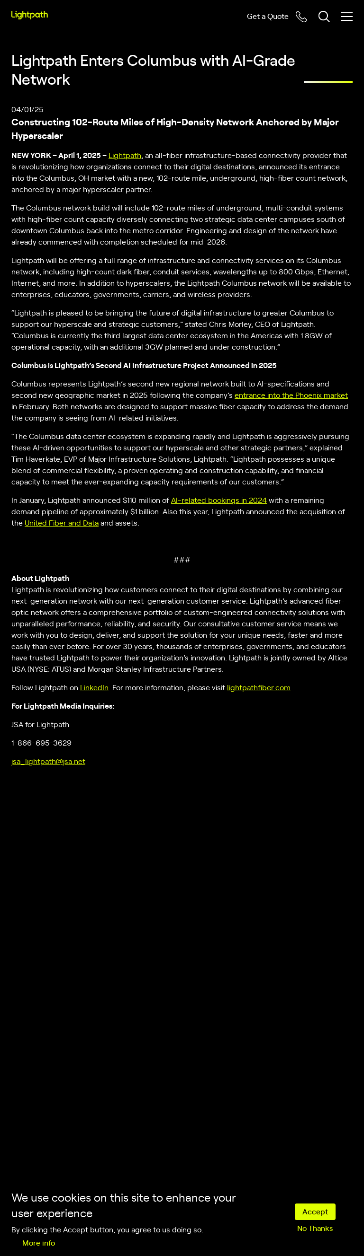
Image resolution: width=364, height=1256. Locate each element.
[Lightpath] (29, 15)
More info (38, 1242)
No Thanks (315, 1227)
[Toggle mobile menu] (347, 16)
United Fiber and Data (62, 522)
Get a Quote (268, 15)
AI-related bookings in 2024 (219, 499)
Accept (315, 1211)
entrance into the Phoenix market (291, 394)
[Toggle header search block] (324, 16)
